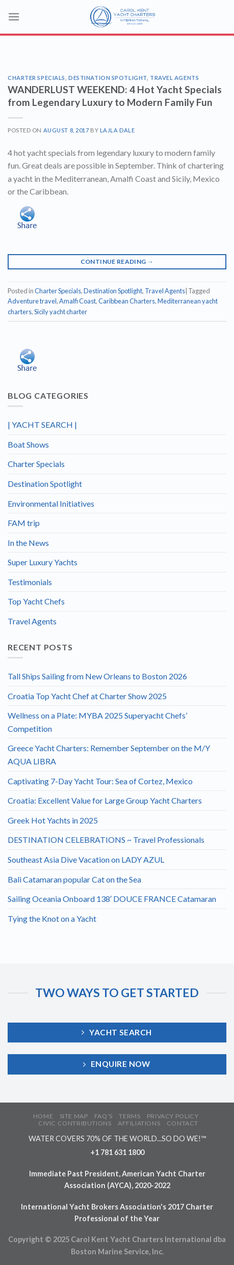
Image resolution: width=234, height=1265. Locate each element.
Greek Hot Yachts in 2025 (53, 820)
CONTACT (182, 1123)
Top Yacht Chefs (36, 601)
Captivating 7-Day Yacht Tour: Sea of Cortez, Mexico (100, 781)
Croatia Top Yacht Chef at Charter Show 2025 (87, 696)
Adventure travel (32, 301)
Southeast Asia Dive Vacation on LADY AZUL (86, 859)
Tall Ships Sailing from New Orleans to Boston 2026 (97, 676)
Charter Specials (36, 77)
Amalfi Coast (77, 301)
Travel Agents (174, 77)
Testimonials (30, 582)
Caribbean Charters (126, 301)
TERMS (129, 1116)
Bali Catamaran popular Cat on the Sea (74, 879)
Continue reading (117, 261)
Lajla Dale (117, 130)
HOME (43, 1116)
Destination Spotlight (107, 77)
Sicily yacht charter (60, 312)
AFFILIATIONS (139, 1123)
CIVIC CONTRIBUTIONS (75, 1123)
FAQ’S (103, 1116)
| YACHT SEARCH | (42, 424)
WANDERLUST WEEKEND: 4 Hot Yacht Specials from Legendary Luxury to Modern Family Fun (115, 96)
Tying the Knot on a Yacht (52, 918)
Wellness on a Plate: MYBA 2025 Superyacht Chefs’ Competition (97, 721)
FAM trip (24, 523)
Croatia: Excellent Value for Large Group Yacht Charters (105, 800)
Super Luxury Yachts (42, 562)
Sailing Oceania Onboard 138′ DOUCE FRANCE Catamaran (112, 898)
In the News (28, 542)
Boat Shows (28, 444)
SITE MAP (74, 1116)
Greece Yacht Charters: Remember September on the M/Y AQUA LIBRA (109, 754)
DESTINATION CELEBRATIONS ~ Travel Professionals (106, 839)
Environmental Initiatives (51, 503)
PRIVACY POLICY (173, 1116)
